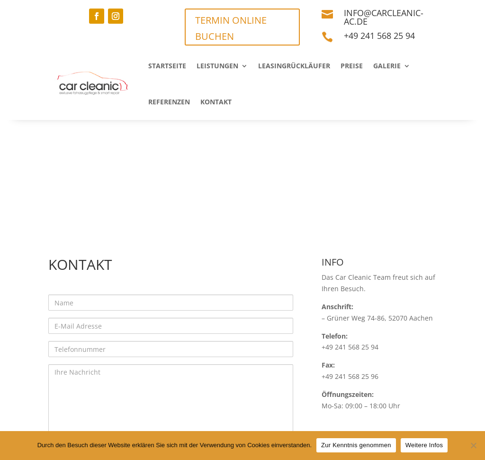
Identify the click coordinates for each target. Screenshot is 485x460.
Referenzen (169, 101)
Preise (352, 65)
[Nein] (473, 445)
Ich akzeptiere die (117, 345)
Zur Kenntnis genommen (356, 445)
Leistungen (217, 65)
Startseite (167, 65)
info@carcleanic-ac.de (383, 17)
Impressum (69, 421)
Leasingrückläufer (294, 65)
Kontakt (216, 101)
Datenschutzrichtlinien (151, 345)
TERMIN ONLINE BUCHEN (231, 28)
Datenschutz (130, 421)
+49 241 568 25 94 (379, 35)
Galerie (387, 65)
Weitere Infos (424, 445)
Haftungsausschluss (211, 421)
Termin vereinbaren (306, 421)
